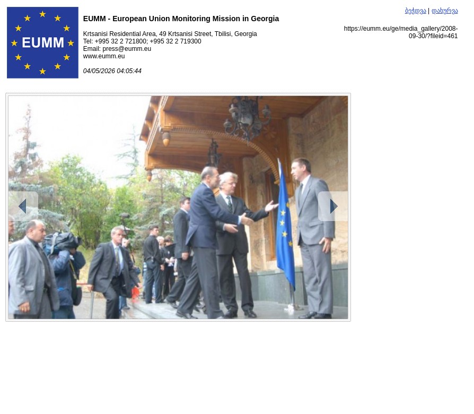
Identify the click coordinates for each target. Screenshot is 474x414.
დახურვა (445, 10)
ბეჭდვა (415, 10)
